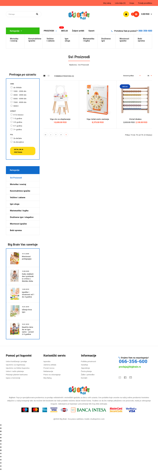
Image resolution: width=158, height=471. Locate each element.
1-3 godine (17, 118)
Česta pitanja (86, 371)
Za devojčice (18, 142)
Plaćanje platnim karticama (16, 374)
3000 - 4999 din (19, 95)
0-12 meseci (18, 115)
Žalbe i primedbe (88, 374)
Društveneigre (106, 39)
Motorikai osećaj (14, 39)
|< (45, 135)
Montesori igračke (124, 39)
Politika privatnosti (88, 361)
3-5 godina (17, 122)
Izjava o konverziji (13, 378)
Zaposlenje (85, 368)
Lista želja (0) (120, 3)
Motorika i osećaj (18, 184)
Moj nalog (107, 3)
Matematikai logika (88, 39)
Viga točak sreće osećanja (98, 119)
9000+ (16, 106)
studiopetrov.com (97, 419)
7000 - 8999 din (19, 102)
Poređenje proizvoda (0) (64, 76)
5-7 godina (17, 126)
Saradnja (84, 365)
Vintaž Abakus (135, 119)
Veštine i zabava (50, 39)
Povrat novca (49, 368)
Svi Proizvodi (83, 65)
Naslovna (73, 65)
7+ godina (17, 129)
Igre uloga (67, 39)
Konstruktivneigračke (34, 39)
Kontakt (84, 378)
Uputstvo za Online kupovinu (17, 368)
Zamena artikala (50, 365)
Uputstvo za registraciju (15, 365)
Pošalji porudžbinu (145, 3)
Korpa (132, 3)
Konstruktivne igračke (20, 191)
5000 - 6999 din (19, 98)
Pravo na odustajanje (52, 374)
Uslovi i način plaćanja (15, 371)
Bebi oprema (141, 39)
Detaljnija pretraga (18, 150)
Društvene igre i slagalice (22, 217)
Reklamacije (48, 371)
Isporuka (47, 361)
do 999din (17, 87)
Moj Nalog (48, 378)
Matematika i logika (19, 210)
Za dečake (17, 138)
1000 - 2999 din (19, 91)
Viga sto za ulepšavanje (60, 119)
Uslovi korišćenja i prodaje (16, 361)
